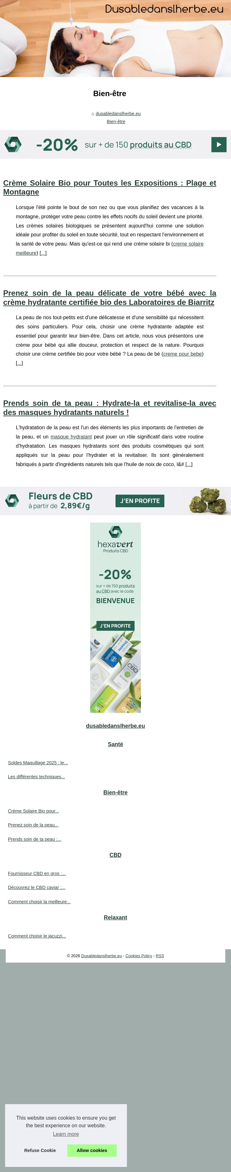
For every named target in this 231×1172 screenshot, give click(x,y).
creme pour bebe (182, 354)
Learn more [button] (66, 1134)
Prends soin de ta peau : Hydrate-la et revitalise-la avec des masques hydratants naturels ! (109, 408)
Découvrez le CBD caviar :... (36, 887)
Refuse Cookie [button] (40, 1150)
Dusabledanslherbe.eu (101, 955)
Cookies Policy (138, 955)
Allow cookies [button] (92, 1150)
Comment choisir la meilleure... (39, 901)
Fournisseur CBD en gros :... (37, 873)
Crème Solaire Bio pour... (33, 810)
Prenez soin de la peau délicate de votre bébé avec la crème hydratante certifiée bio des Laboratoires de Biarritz (109, 297)
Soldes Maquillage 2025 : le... (38, 762)
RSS (160, 955)
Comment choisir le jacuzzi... (37, 935)
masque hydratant (71, 436)
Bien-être (116, 121)
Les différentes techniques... (36, 776)
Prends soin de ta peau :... (34, 839)
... (43, 253)
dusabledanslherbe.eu (118, 113)
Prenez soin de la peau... (33, 824)
